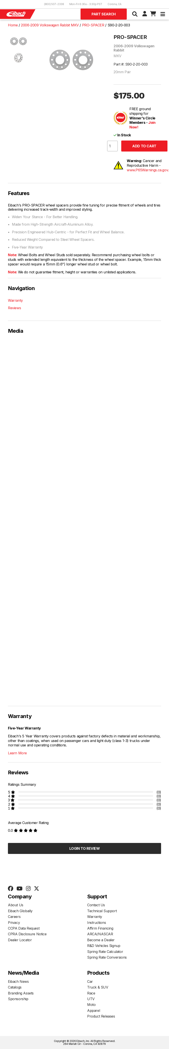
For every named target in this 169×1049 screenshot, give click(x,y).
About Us (15, 905)
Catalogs (15, 987)
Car (90, 981)
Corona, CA (114, 4)
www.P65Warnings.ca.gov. (148, 170)
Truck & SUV (97, 987)
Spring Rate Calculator (105, 952)
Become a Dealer (101, 940)
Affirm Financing (100, 928)
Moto (91, 1005)
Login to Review (84, 848)
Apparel (93, 1010)
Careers (14, 917)
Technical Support (102, 911)
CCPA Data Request (23, 928)
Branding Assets (21, 993)
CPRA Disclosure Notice (27, 934)
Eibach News (18, 981)
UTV (91, 999)
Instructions (96, 923)
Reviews (14, 308)
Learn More (17, 753)
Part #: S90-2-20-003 (131, 64)
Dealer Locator (20, 940)
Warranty (15, 300)
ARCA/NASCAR (100, 934)
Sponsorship (18, 999)
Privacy (14, 923)
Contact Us (96, 905)
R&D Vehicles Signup (103, 946)
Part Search (104, 14)
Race (91, 993)
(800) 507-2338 (54, 4)
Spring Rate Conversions (107, 957)
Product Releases (101, 1016)
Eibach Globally (20, 911)
